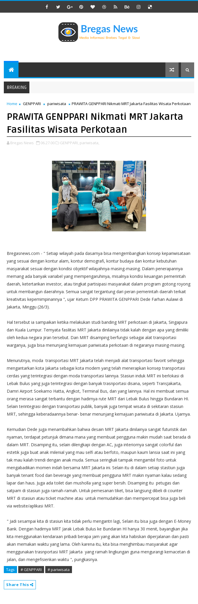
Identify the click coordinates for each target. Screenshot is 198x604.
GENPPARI (32, 103)
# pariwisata (59, 569)
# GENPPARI (31, 569)
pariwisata (56, 103)
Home (12, 103)
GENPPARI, (69, 142)
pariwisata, (89, 142)
